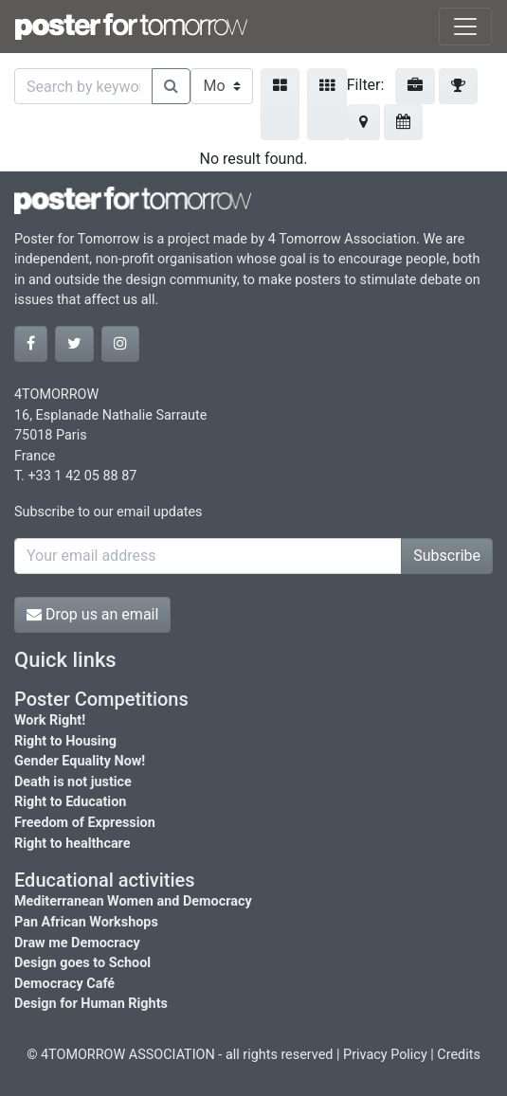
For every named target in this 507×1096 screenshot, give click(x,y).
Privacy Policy (385, 1055)
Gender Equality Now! (79, 761)
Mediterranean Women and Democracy (133, 901)
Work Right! (49, 720)
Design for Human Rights (91, 1004)
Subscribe (446, 556)
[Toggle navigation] (465, 26)
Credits (458, 1055)
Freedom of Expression (84, 823)
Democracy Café (64, 984)
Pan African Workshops (86, 922)
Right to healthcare (72, 843)
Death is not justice (73, 782)
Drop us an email (92, 614)
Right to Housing (65, 741)
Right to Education (70, 802)
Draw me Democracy (77, 943)
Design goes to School (82, 963)
